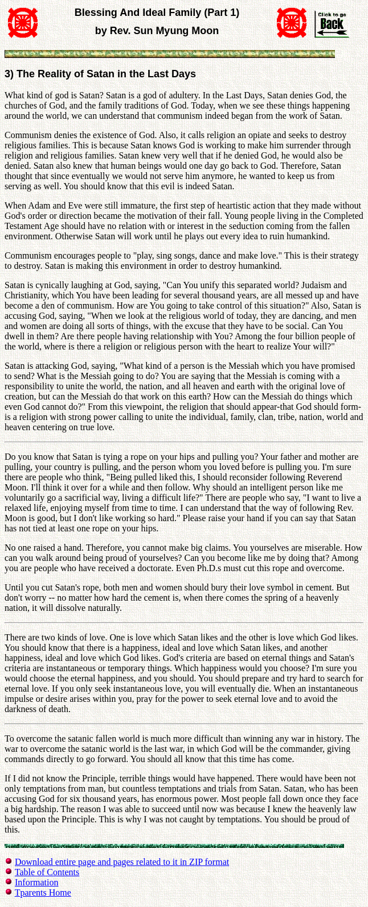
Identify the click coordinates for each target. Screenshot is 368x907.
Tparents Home (43, 892)
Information (36, 882)
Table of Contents (47, 872)
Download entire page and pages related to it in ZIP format (122, 862)
